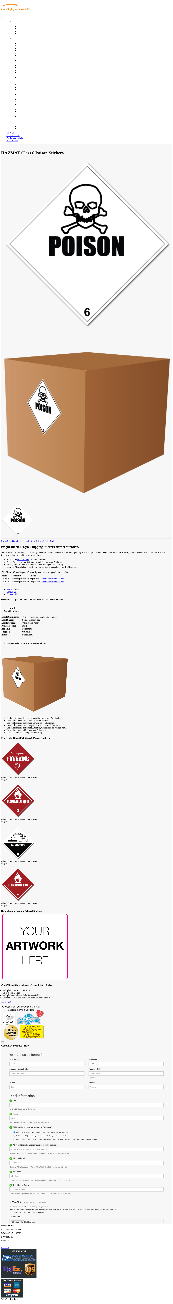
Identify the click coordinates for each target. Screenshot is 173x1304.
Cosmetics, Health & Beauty (29, 55)
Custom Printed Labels (27, 26)
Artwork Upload (24, 89)
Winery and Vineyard (26, 48)
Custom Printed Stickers (27, 60)
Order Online (50, 541)
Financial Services (25, 63)
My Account (17, 121)
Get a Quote (22, 87)
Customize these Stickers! (32, 541)
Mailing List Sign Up (26, 114)
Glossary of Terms (25, 102)
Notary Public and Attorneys (29, 53)
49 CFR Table (23, 559)
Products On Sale (24, 28)
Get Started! (6, 1002)
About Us (16, 92)
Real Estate (22, 70)
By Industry (17, 38)
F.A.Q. (20, 104)
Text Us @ (10, 1244)
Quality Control (24, 43)
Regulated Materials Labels (29, 75)
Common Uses (12, 594)
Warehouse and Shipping (28, 58)
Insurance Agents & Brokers (29, 46)
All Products (11, 133)
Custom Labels (12, 135)
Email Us (5, 1247)
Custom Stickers (19, 82)
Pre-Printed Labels (14, 138)
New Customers (24, 128)
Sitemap (20, 116)
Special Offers (23, 36)
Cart (14, 124)
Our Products (17, 21)
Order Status (22, 111)
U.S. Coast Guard (25, 72)
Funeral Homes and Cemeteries (30, 77)
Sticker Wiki (22, 99)
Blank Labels (12, 140)
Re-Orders (16, 119)
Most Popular (23, 33)
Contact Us (17, 106)
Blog (19, 97)
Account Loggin (24, 126)
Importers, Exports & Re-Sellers (31, 50)
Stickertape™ (23, 67)
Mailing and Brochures (27, 65)
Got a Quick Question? (11, 541)
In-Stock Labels (24, 24)
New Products (23, 31)
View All (21, 41)
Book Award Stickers (26, 80)
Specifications (12, 589)
